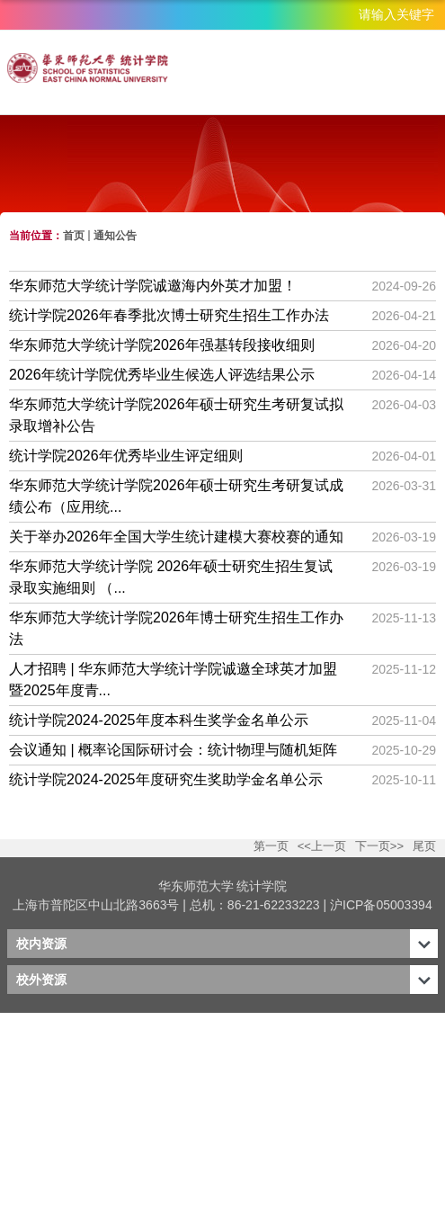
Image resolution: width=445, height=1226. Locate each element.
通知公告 (115, 235)
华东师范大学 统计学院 (223, 886)
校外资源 (41, 979)
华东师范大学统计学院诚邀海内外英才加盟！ (153, 285)
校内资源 (41, 943)
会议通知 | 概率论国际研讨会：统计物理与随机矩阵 (173, 749)
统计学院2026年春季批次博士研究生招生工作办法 (169, 315)
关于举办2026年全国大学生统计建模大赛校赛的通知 (176, 536)
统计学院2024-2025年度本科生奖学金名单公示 (158, 720)
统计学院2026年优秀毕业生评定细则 (126, 455)
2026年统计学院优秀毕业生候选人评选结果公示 (162, 374)
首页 (74, 235)
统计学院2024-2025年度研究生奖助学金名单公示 (166, 779)
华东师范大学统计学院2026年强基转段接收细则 (162, 345)
